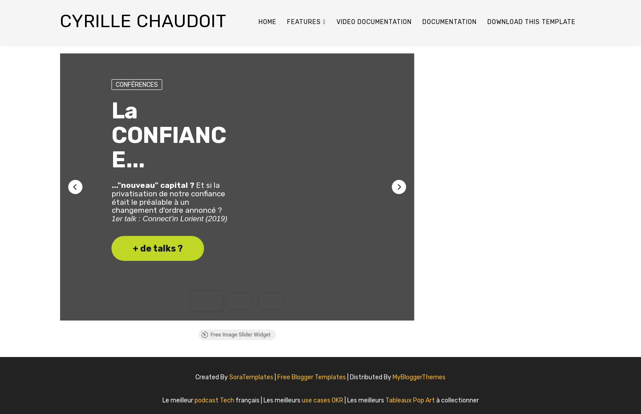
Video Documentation (374, 22)
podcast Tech (215, 400)
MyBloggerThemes (419, 377)
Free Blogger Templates (312, 377)
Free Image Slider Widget (236, 334)
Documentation (449, 22)
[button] (75, 187)
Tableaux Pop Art (410, 400)
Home (267, 22)
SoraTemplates (251, 377)
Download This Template (531, 22)
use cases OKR (323, 400)
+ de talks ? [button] (158, 248)
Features (304, 22)
